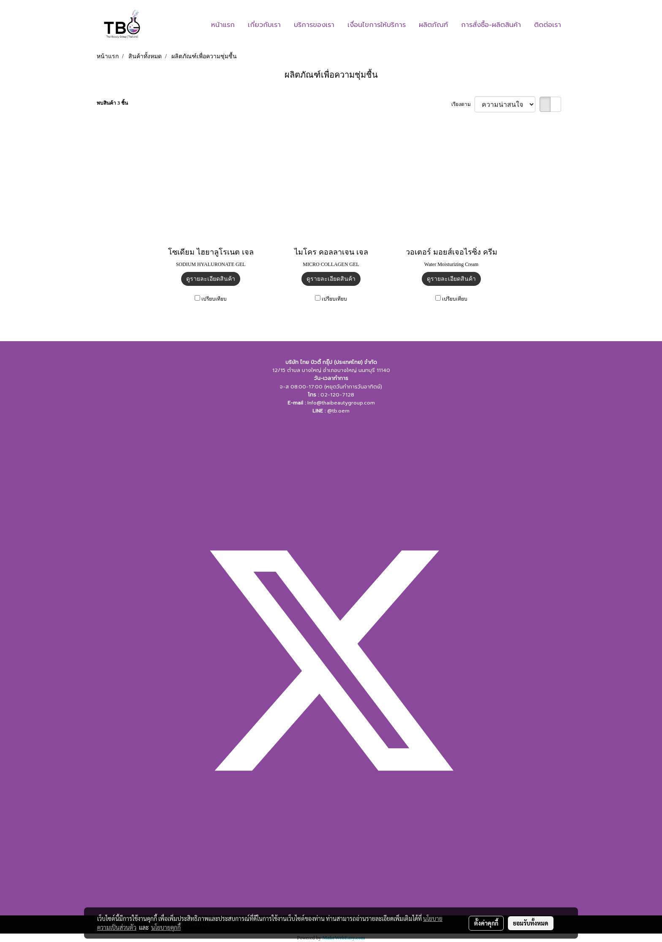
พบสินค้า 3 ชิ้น (112, 103)
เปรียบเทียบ (214, 299)
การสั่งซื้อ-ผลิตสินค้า (491, 25)
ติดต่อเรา (547, 25)
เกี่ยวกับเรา (264, 25)
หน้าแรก (223, 25)
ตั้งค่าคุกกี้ (486, 923)
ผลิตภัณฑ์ (433, 25)
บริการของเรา (314, 25)
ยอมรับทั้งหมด (530, 923)
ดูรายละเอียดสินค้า (210, 279)
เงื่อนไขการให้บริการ (376, 25)
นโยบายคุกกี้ (166, 927)
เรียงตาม (463, 104)
